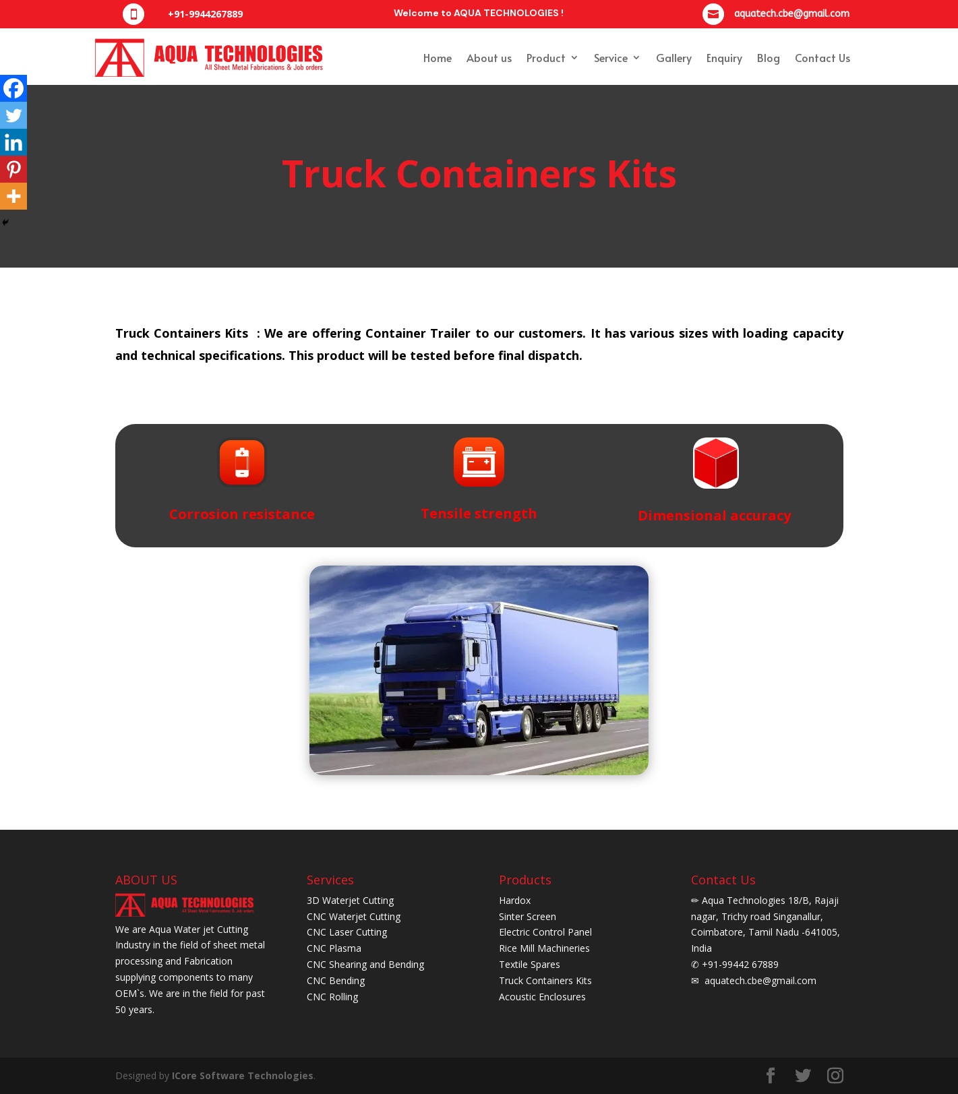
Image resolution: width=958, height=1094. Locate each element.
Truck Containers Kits (545, 980)
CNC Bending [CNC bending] (336, 980)
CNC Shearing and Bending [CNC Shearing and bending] (365, 964)
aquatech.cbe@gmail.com (759, 980)
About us (489, 57)
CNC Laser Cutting (347, 931)
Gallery (674, 57)
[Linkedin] (13, 142)
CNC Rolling (332, 996)
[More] (13, 196)
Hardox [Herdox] (515, 900)
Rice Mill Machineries (544, 948)
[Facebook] (13, 88)
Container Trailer (418, 333)
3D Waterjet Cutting (350, 900)
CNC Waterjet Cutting (353, 916)
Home (437, 57)
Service (611, 57)
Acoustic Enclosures (542, 996)
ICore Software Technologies (242, 1075)
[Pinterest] (13, 169)
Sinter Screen (527, 916)
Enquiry (724, 57)
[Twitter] (13, 115)
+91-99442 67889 (739, 964)
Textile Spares (529, 964)
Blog (768, 57)
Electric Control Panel (545, 931)
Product (546, 57)
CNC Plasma (334, 948)
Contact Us (822, 57)
